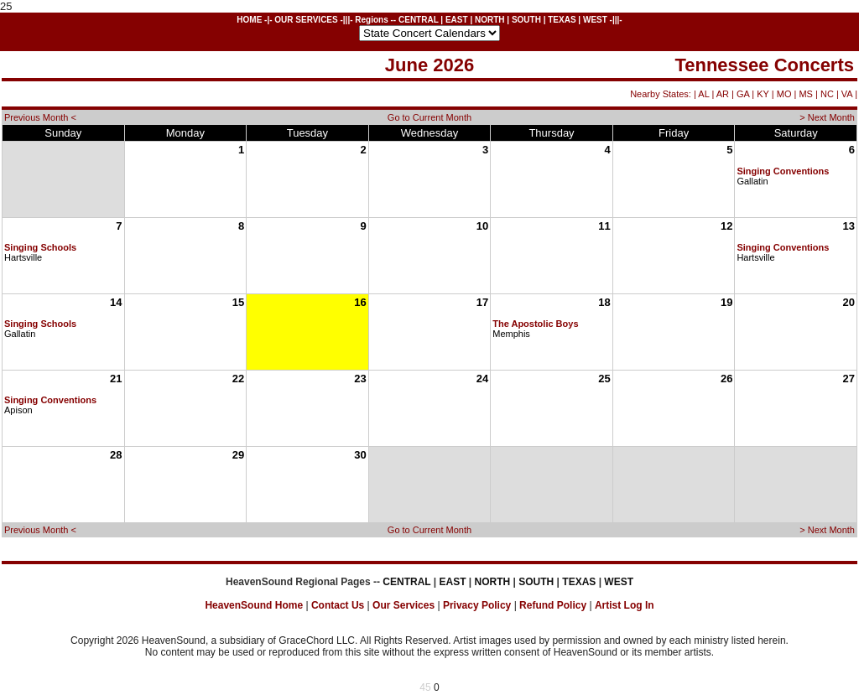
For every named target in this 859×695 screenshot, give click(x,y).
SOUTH (526, 19)
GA (743, 94)
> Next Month (827, 117)
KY (762, 94)
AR (722, 94)
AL (703, 94)
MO (784, 94)
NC (827, 94)
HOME (249, 19)
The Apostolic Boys (535, 324)
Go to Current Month (429, 117)
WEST (595, 19)
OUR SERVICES (305, 19)
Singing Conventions (783, 171)
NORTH (490, 19)
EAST (456, 19)
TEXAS (561, 19)
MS (806, 94)
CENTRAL (418, 19)
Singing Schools (40, 247)
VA (846, 94)
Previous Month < (40, 117)
